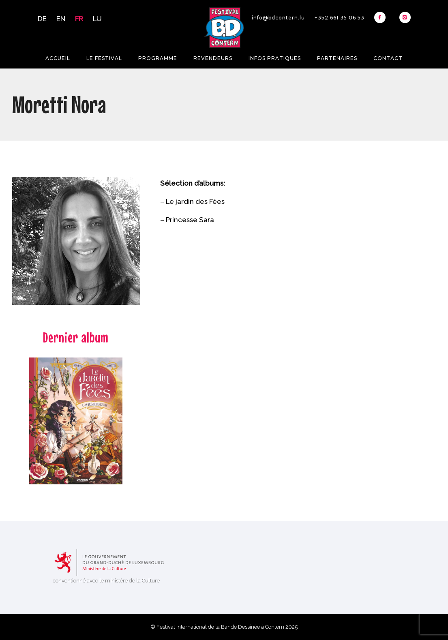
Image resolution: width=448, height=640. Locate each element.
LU (97, 19)
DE (42, 19)
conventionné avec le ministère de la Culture (106, 581)
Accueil (57, 58)
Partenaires (337, 58)
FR (79, 19)
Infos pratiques (275, 58)
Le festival (104, 58)
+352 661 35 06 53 (339, 18)
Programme (157, 58)
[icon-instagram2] (405, 17)
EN (60, 19)
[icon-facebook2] (382, 17)
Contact (388, 58)
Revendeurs (212, 58)
